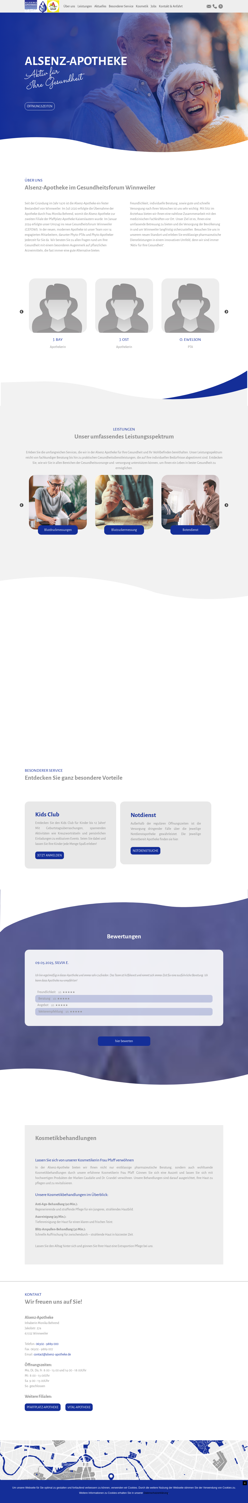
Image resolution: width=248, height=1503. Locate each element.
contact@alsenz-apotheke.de (52, 1354)
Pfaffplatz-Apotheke (42, 1407)
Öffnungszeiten (39, 106)
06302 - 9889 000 (47, 1344)
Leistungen (85, 6)
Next (226, 312)
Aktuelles (100, 6)
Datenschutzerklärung (156, 1492)
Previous (21, 312)
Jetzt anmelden (49, 855)
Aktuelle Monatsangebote (122, 666)
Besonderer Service (121, 6)
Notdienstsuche (145, 850)
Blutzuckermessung (124, 530)
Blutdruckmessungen (58, 530)
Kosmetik (142, 6)
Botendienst (190, 530)
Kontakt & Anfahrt (171, 6)
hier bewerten (124, 1041)
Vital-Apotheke (79, 1407)
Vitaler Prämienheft (117, 677)
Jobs (153, 6)
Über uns (69, 6)
